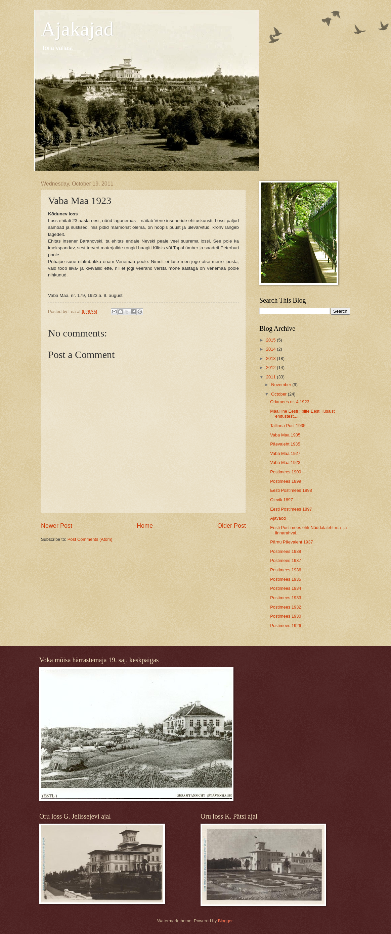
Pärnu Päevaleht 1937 (291, 541)
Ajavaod (278, 518)
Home (145, 525)
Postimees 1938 (285, 551)
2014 (271, 349)
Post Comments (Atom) (90, 539)
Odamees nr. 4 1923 (289, 401)
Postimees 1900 (285, 471)
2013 (271, 358)
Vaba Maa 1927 (285, 453)
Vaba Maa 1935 (285, 434)
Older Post (231, 525)
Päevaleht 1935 (285, 444)
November (281, 384)
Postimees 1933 (285, 597)
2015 (271, 340)
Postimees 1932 (285, 607)
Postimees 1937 (285, 560)
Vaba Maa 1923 (285, 462)
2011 (271, 376)
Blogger (225, 920)
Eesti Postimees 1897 (291, 509)
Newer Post (56, 525)
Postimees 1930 (285, 616)
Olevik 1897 (281, 499)
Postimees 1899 (285, 481)
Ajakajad (77, 29)
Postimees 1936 (285, 569)
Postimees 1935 (285, 579)
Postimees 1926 (285, 625)
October (279, 394)
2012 (271, 367)
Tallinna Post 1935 (287, 425)
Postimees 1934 (285, 588)
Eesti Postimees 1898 (291, 490)
